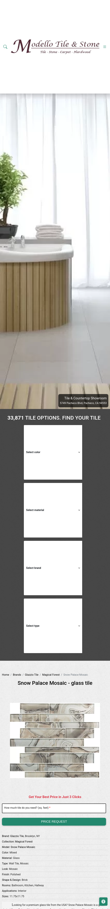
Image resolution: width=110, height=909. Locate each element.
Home (5, 674)
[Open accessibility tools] (103, 901)
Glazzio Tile (31, 674)
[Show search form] (5, 47)
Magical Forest (51, 674)
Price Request (54, 821)
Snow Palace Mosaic (23, 847)
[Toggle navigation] (105, 47)
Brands (17, 674)
